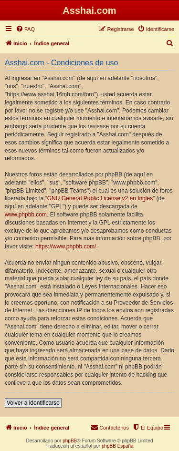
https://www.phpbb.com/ (65, 246)
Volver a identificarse (33, 403)
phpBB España (118, 446)
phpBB (70, 440)
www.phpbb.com (26, 214)
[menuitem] (25, 29)
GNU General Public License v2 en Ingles (100, 198)
